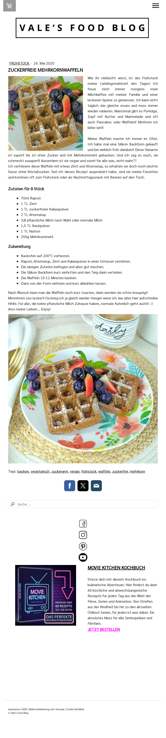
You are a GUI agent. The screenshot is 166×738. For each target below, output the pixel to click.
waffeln (104, 471)
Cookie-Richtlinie (75, 709)
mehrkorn (137, 471)
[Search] (83, 504)
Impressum (14, 709)
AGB (24, 709)
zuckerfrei (120, 471)
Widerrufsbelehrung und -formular (46, 709)
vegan (75, 471)
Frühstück (19, 63)
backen (23, 471)
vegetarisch (40, 471)
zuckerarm (60, 471)
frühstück (89, 471)
